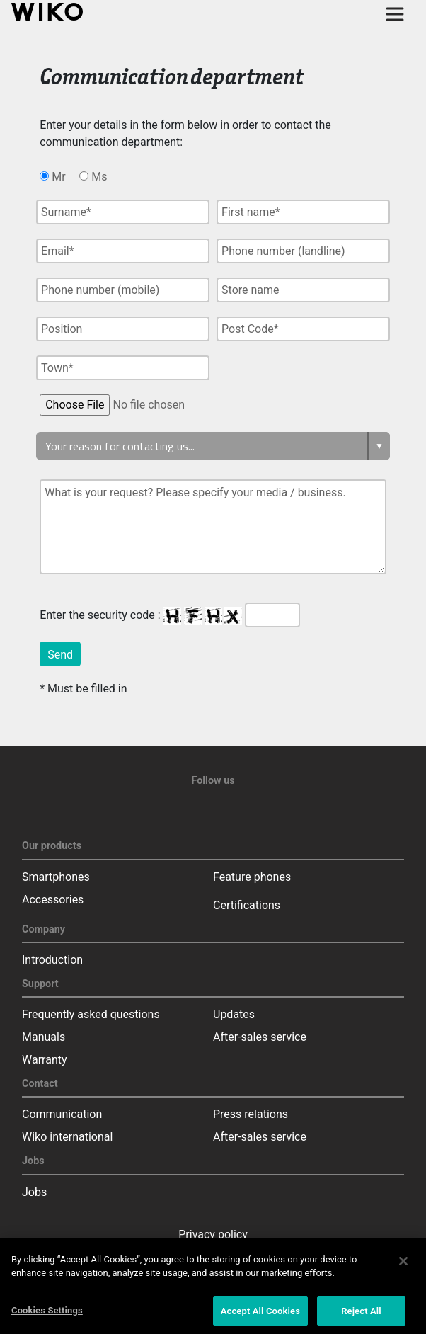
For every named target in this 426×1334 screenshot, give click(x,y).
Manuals (43, 1037)
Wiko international (67, 1137)
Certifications (246, 905)
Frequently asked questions (91, 1014)
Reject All (361, 1315)
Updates (234, 1014)
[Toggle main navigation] (395, 14)
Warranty (44, 1059)
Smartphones (56, 877)
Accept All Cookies (260, 1315)
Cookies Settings (47, 1314)
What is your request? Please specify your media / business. (213, 526)
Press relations (250, 1114)
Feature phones (252, 877)
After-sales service (259, 1037)
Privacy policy (213, 1234)
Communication (62, 1114)
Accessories (53, 899)
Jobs (34, 1192)
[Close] (403, 1264)
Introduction (52, 960)
